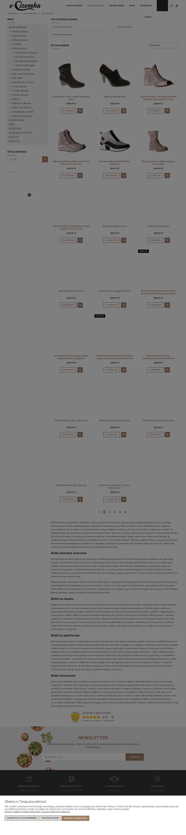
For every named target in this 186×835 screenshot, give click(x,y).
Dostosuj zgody (50, 818)
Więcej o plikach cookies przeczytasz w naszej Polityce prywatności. (37, 812)
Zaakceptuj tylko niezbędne (22, 818)
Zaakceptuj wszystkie (75, 818)
